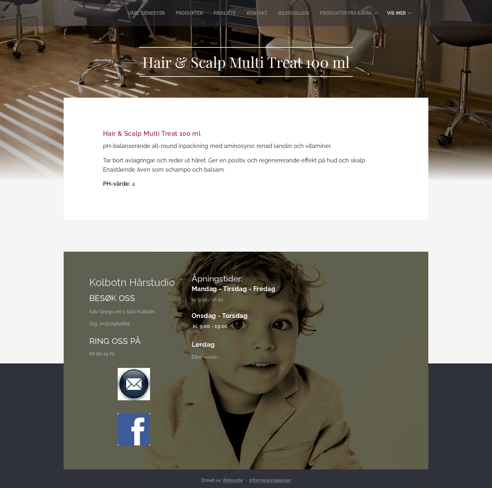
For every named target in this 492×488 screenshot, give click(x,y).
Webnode (232, 480)
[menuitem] (132, 13)
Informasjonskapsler (270, 480)
